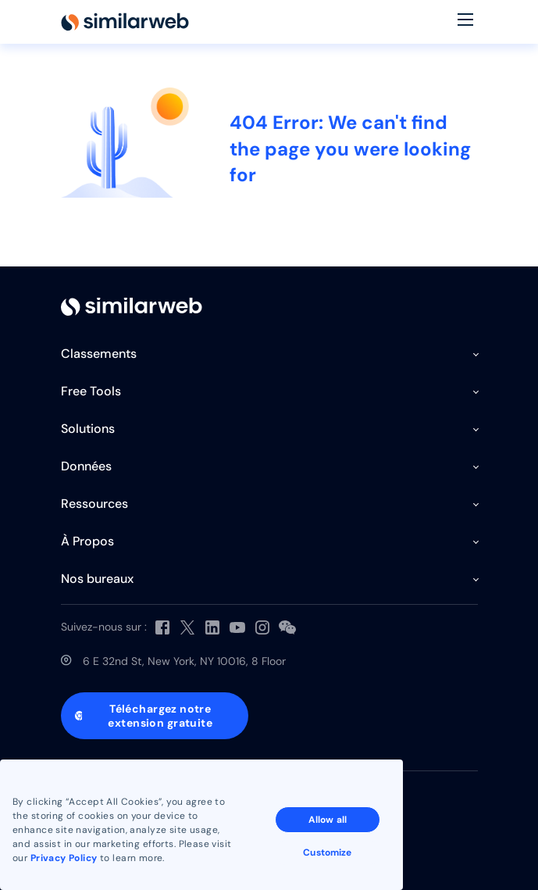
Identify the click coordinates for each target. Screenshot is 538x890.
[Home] (125, 22)
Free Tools (91, 391)
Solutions (88, 428)
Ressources (94, 503)
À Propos (87, 541)
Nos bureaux (97, 578)
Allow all (327, 819)
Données (86, 466)
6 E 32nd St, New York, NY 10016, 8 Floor (184, 661)
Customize (327, 852)
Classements (99, 353)
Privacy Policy (64, 858)
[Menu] (465, 22)
